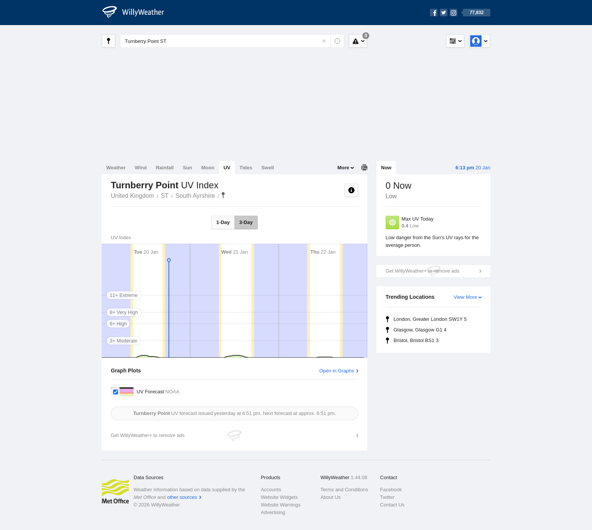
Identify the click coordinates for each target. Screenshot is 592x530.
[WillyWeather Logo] (137, 13)
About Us (330, 497)
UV (227, 167)
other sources (182, 497)
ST (164, 195)
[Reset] (324, 41)
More (343, 167)
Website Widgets (279, 497)
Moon (207, 167)
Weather (116, 167)
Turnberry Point (223, 195)
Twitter (387, 497)
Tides (245, 167)
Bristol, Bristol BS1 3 (416, 340)
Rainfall (165, 167)
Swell (267, 167)
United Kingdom (132, 195)
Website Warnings (281, 505)
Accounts (271, 489)
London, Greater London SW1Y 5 (430, 319)
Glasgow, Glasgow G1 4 (420, 330)
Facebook (391, 489)
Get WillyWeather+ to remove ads (422, 271)
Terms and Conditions (344, 489)
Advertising (273, 512)
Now (386, 167)
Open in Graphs (336, 371)
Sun (187, 167)
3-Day (246, 222)
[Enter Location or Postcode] (232, 41)
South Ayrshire (195, 195)
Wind (141, 167)
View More (465, 297)
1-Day (223, 222)
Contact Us (392, 505)
